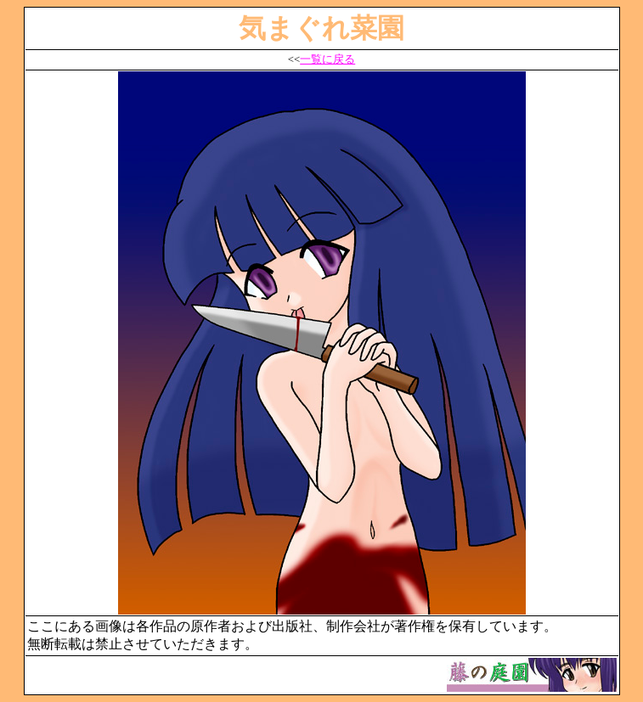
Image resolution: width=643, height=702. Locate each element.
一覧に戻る (327, 59)
